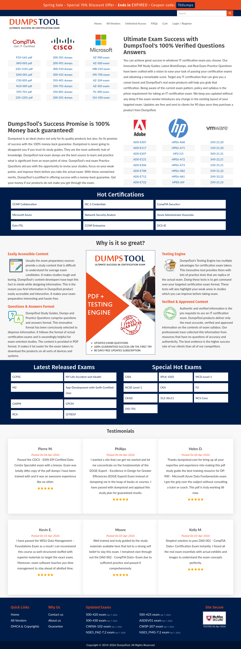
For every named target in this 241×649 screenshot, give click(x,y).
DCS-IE (161, 225)
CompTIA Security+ (169, 204)
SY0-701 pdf (24, 91)
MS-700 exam (101, 74)
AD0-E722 (139, 182)
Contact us (55, 614)
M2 (14, 387)
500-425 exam (149, 614)
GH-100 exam (101, 97)
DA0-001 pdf (24, 74)
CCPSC (16, 376)
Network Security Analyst (100, 214)
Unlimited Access (135, 23)
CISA (128, 376)
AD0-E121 (139, 159)
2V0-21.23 (217, 182)
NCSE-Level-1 (133, 387)
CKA (163, 387)
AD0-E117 (139, 148)
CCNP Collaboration (24, 204)
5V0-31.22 (217, 170)
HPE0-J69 (178, 182)
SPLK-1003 (167, 376)
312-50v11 (167, 398)
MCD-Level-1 (204, 376)
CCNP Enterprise (95, 225)
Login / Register (182, 23)
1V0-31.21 (217, 165)
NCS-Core (202, 398)
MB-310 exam (101, 69)
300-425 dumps (63, 74)
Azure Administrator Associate (175, 214)
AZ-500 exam (101, 63)
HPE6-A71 (178, 148)
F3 (197, 387)
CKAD (129, 398)
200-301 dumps (63, 57)
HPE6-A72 (178, 159)
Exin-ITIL (17, 225)
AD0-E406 (139, 165)
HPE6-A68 (178, 142)
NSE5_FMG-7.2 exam (154, 632)
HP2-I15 (178, 153)
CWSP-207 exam (151, 626)
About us (54, 620)
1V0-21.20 (217, 148)
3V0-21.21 (217, 153)
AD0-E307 (139, 142)
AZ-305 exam (101, 86)
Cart (165, 23)
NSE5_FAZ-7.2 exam (100, 632)
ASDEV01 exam (150, 620)
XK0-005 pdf (24, 63)
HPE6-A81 (178, 176)
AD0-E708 (139, 170)
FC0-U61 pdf (24, 57)
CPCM (70, 403)
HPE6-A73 (178, 165)
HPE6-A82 (178, 170)
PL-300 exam (101, 91)
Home (98, 23)
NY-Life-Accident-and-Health (83, 376)
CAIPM (16, 403)
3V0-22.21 (217, 159)
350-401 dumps (63, 80)
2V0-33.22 (217, 176)
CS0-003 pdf (24, 80)
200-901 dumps (63, 63)
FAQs (154, 23)
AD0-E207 (139, 153)
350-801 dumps (63, 91)
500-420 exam (96, 614)
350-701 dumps (63, 86)
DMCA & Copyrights (25, 626)
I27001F (71, 414)
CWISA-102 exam (98, 626)
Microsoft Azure (22, 214)
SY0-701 (130, 408)
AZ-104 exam (101, 80)
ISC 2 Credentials (95, 204)
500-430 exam (96, 620)
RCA (15, 414)
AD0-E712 (139, 176)
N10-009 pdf (24, 86)
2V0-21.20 (217, 142)
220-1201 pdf (24, 97)
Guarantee (55, 626)
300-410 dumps (63, 69)
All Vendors (113, 23)
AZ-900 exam (101, 57)
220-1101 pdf (24, 69)
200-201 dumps (63, 97)
